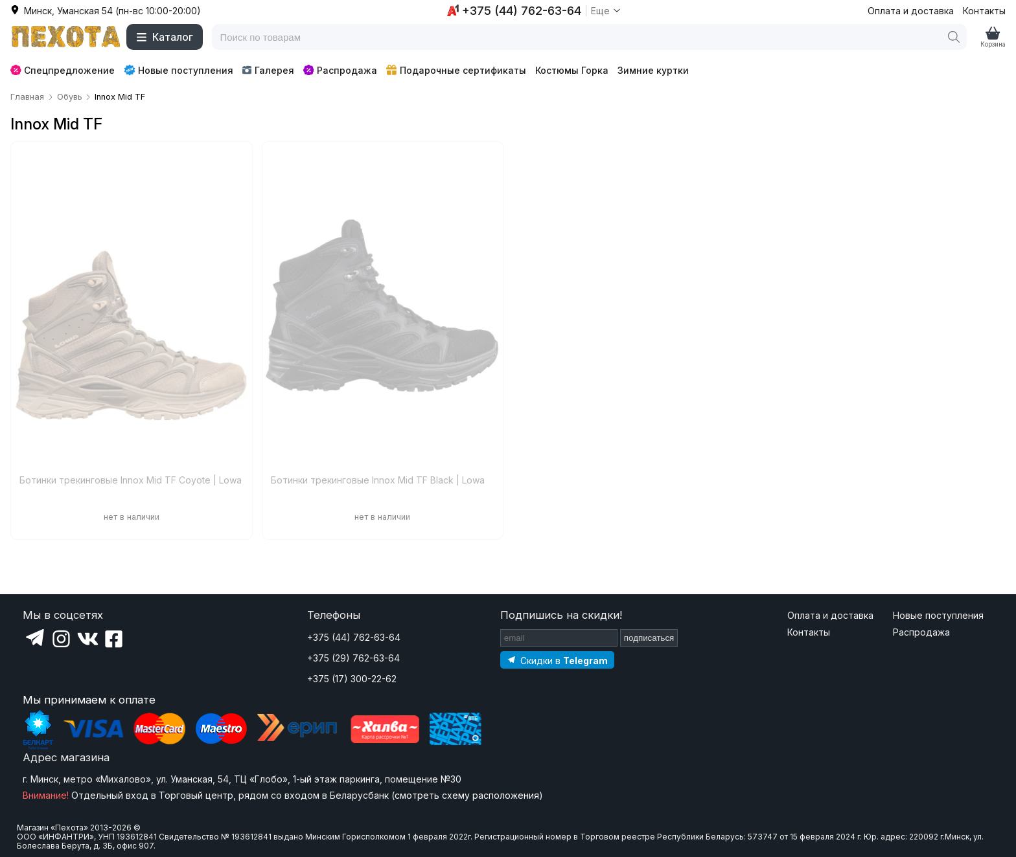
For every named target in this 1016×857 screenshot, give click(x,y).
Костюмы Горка (571, 70)
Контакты (984, 10)
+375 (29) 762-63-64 (353, 657)
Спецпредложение (62, 70)
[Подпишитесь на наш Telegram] (557, 660)
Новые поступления (178, 70)
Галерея (268, 70)
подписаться (649, 638)
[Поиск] (954, 37)
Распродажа (340, 70)
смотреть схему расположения (467, 795)
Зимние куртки (653, 70)
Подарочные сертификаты (456, 70)
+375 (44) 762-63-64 (353, 637)
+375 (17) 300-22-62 (352, 678)
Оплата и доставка (911, 10)
